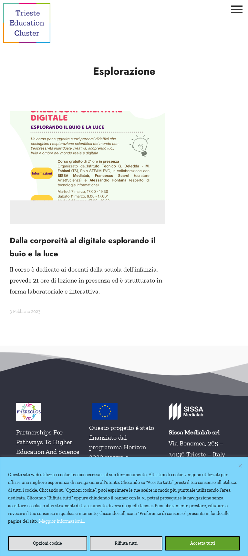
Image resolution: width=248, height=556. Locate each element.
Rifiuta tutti (126, 543)
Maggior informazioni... (62, 521)
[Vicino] (240, 466)
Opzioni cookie (47, 543)
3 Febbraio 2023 (25, 311)
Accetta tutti (202, 543)
